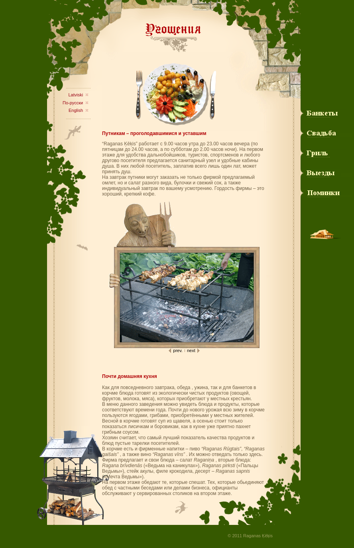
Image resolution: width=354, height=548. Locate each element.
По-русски (73, 102)
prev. (178, 350)
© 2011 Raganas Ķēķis (250, 535)
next (191, 350)
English (76, 110)
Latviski (75, 94)
